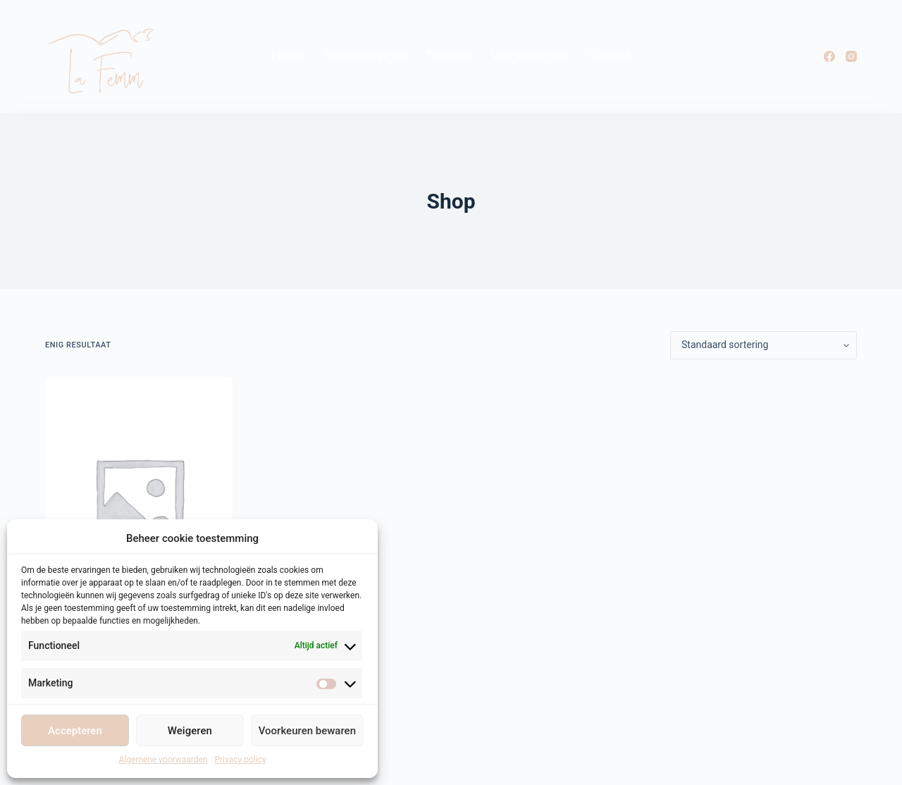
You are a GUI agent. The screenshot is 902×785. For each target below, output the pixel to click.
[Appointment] (139, 501)
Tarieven (449, 56)
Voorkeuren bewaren (307, 730)
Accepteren (75, 730)
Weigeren (190, 730)
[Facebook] (829, 56)
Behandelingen (365, 56)
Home (288, 56)
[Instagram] (851, 56)
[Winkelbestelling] (763, 345)
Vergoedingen (530, 56)
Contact (609, 56)
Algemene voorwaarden (162, 760)
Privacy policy (240, 760)
